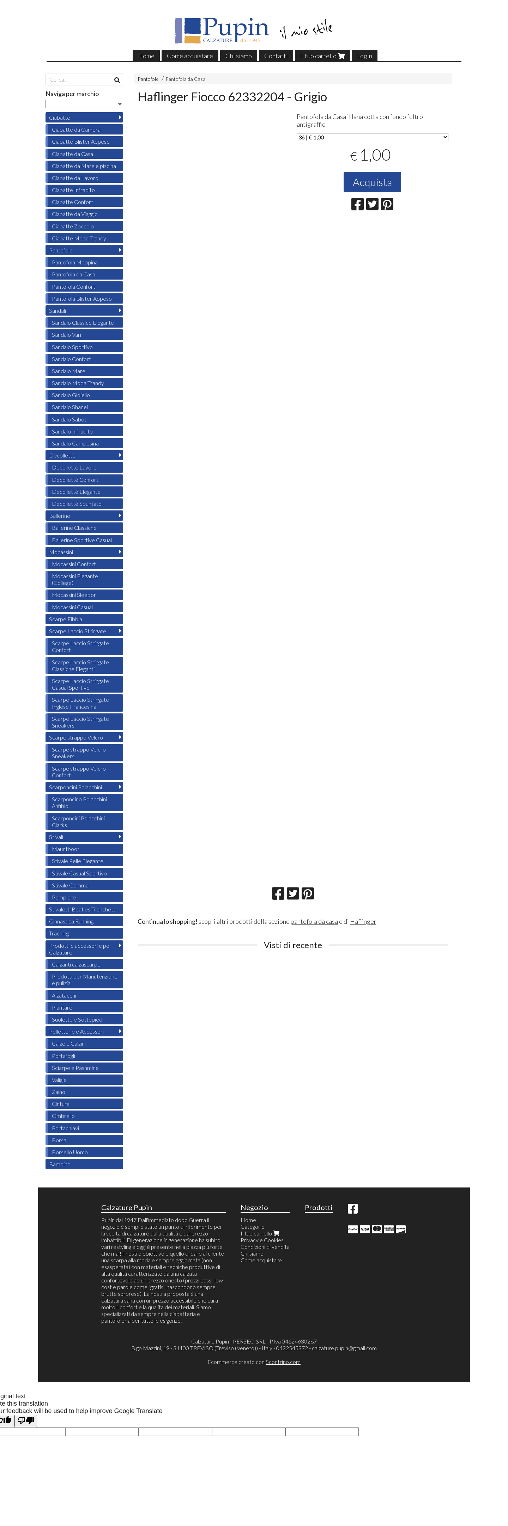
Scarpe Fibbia (65, 619)
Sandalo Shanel (70, 406)
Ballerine (59, 515)
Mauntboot (65, 848)
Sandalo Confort (71, 358)
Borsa (59, 1140)
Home (146, 56)
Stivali (56, 836)
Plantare (62, 1007)
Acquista (372, 181)
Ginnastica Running (71, 921)
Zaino (58, 1091)
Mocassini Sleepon (74, 594)
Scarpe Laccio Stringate (77, 631)
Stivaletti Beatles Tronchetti (82, 909)
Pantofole (148, 79)
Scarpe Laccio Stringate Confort (80, 646)
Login (364, 56)
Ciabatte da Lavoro (75, 177)
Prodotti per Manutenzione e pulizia (84, 979)
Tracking (59, 933)
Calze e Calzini (69, 1043)
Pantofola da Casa (185, 79)
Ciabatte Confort (72, 201)
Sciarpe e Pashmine (75, 1067)
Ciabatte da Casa (72, 153)
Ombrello (63, 1115)
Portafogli (63, 1055)
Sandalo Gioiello (71, 394)
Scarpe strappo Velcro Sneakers (79, 752)
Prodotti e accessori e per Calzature (80, 949)
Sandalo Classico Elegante (83, 322)
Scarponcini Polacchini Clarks (78, 821)
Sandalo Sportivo (72, 346)
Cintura (60, 1103)
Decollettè (62, 455)
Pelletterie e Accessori (76, 1031)
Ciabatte (59, 117)
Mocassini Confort (74, 564)
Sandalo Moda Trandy (78, 382)
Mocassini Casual (72, 607)
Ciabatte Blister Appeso (81, 141)
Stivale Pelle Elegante (77, 860)
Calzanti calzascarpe (76, 964)
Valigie (59, 1079)
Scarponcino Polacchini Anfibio (79, 802)
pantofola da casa (314, 921)
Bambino (60, 1164)
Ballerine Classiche (74, 527)
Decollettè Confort (75, 479)
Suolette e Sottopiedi (77, 1019)
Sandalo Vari (66, 334)
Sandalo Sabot (69, 419)
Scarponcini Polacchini (75, 787)
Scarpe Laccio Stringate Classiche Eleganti (80, 665)
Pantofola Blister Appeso (82, 298)
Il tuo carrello (322, 56)
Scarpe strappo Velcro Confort (79, 771)
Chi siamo (238, 56)
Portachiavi (65, 1128)
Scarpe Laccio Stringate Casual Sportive (80, 684)
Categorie (253, 1226)
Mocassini (61, 552)
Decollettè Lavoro (74, 467)
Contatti (276, 56)
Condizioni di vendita (265, 1246)
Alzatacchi (64, 995)
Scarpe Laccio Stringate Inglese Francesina (80, 703)
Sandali (57, 310)
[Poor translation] (25, 1421)
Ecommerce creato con (254, 1361)
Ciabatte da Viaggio (75, 213)
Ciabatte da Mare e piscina (84, 165)
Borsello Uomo (70, 1152)
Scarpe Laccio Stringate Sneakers (80, 722)
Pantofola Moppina (75, 262)
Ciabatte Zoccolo (73, 226)
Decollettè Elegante (76, 491)
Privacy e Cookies (262, 1240)
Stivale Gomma (70, 885)
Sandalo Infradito (72, 431)
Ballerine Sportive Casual (82, 540)
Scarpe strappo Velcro (76, 737)
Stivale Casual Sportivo (79, 873)
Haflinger (363, 921)
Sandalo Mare (68, 370)
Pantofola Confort (73, 286)
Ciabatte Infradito (73, 189)
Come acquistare (190, 56)
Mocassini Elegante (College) (75, 579)
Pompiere (64, 897)
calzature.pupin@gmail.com (344, 1348)
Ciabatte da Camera (76, 129)
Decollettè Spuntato (77, 503)
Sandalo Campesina (75, 443)
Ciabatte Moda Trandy (79, 238)
